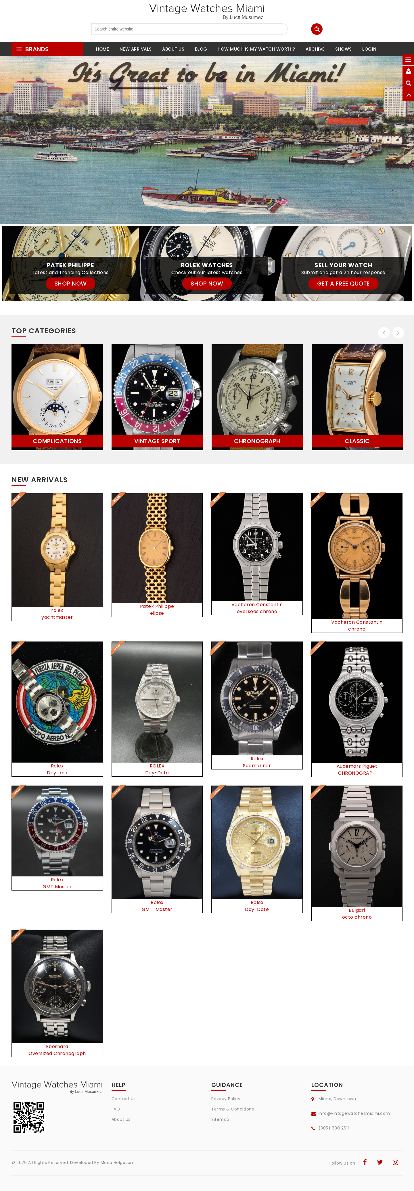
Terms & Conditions (232, 1109)
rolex (57, 610)
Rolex (57, 766)
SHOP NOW (70, 283)
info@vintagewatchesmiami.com (354, 1113)
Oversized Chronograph (57, 1053)
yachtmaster (57, 617)
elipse (157, 613)
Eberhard (57, 1046)
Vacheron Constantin (257, 604)
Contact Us (124, 1099)
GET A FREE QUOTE (343, 283)
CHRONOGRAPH (357, 773)
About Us (121, 1119)
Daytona (57, 772)
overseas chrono (257, 611)
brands (32, 49)
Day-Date (157, 772)
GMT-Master (157, 909)
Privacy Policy (225, 1099)
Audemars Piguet (357, 766)
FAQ (116, 1109)
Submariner (257, 765)
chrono (356, 629)
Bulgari (357, 910)
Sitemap (220, 1119)
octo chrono (357, 917)
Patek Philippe (157, 606)
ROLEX (157, 766)
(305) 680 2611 (334, 1128)
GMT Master (57, 886)
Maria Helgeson (117, 1162)
